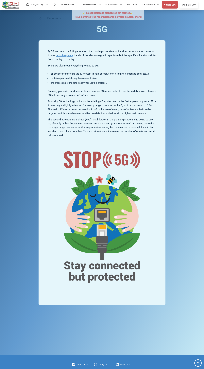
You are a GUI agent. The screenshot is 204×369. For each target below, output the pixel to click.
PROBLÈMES (89, 4)
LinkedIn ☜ (123, 364)
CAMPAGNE (149, 4)
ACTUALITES (67, 4)
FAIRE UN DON (188, 4)
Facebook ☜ (80, 364)
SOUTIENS (132, 4)
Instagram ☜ (102, 364)
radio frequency (64, 55)
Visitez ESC (170, 4)
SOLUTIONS (111, 4)
